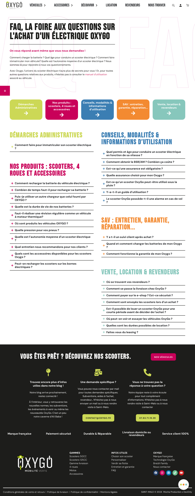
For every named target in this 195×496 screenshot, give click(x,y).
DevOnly (188, 492)
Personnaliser (118, 459)
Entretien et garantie (122, 466)
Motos (72, 470)
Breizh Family (160, 463)
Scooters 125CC (78, 459)
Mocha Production (172, 492)
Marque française (163, 456)
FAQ (113, 470)
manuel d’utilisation (96, 74)
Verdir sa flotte (119, 463)
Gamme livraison (78, 463)
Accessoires (76, 473)
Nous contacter (161, 466)
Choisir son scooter (122, 456)
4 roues (73, 466)
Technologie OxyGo (164, 459)
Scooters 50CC (78, 456)
